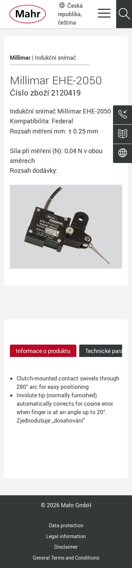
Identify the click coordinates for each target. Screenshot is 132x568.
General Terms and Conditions (66, 557)
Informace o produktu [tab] (43, 351)
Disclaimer (66, 546)
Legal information (66, 536)
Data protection (66, 525)
